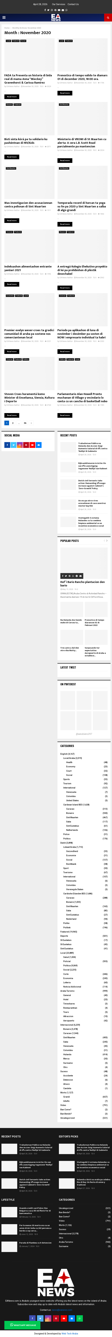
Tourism (67, 783)
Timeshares (69, 1004)
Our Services (58, 4)
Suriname (68, 1063)
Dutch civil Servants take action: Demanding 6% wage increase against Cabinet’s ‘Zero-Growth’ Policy (91, 484)
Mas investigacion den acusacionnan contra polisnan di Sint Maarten (28, 204)
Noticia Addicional (72, 987)
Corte (66, 974)
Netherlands (72, 830)
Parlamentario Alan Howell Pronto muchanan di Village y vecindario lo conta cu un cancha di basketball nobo (82, 398)
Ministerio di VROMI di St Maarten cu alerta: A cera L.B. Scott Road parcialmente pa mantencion (81, 143)
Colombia (71, 796)
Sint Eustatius (72, 826)
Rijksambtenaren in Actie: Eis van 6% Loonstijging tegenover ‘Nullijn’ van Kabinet (92, 466)
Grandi (66, 1097)
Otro (65, 1067)
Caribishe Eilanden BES (74, 893)
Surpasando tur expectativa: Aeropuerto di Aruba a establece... (95, 651)
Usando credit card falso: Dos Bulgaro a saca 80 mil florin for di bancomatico (35, 1210)
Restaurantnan (70, 1008)
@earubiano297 (84, 734)
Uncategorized (67, 1118)
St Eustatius (65, 944)
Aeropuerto (68, 1021)
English (64, 754)
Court (68, 771)
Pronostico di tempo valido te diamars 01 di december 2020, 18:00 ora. (82, 77)
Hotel (65, 999)
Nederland (71, 919)
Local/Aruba (69, 758)
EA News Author (13, 86)
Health (69, 762)
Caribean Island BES (73, 805)
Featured (16, 41)
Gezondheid (72, 851)
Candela (67, 1088)
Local (8, 41)
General (67, 995)
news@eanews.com (62, 1310)
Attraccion (68, 1016)
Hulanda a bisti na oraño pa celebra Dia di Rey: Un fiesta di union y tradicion (93, 1182)
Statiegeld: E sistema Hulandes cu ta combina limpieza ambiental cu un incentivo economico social (91, 522)
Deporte (64, 936)
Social (23, 41)
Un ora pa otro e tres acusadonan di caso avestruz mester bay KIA (92, 503)
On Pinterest (68, 684)
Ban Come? (65, 1109)
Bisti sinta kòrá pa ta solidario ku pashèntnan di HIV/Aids (25, 141)
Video (63, 1105)
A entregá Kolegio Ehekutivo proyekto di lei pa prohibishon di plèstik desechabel (82, 270)
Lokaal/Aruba (69, 847)
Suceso (64, 1071)
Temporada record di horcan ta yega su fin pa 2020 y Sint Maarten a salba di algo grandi (81, 206)
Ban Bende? (66, 1114)
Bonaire (9, 104)
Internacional (66, 1025)
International (69, 788)
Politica (25, 359)
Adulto (66, 1101)
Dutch (63, 843)
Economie (71, 855)
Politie (66, 923)
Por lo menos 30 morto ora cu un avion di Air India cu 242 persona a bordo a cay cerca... (35, 1228)
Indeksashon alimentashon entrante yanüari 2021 (28, 268)
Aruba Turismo (67, 991)
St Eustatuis (65, 940)
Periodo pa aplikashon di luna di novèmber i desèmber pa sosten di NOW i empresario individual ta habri (81, 334)
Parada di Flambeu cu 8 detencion (35, 1242)
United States (72, 800)
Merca (66, 1059)
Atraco (66, 1084)
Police (66, 834)
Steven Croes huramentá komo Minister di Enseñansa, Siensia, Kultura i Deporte (29, 398)
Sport (66, 868)
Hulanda (67, 1054)
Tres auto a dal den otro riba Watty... (69, 649)
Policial (67, 961)
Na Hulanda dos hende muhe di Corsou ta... (71, 621)
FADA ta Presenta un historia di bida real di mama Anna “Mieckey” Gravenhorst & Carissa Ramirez (28, 79)
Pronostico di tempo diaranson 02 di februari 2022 (94, 622)
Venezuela (71, 792)
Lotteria (67, 982)
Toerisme (67, 872)
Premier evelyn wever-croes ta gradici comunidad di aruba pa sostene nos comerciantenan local (29, 334)
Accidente (68, 1075)
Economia (10, 295)
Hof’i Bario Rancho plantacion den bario (82, 584)
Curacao (10, 232)
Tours (66, 1012)
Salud (66, 957)
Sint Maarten (64, 104)
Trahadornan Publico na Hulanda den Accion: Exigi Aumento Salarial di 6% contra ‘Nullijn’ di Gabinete (92, 447)
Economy (70, 766)
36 (25, 423)
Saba (68, 822)
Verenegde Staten (74, 889)
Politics (67, 838)
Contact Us (73, 4)
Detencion (68, 1080)
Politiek (66, 927)
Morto (63, 1092)
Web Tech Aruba (70, 1333)
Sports (66, 779)
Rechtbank (71, 864)
